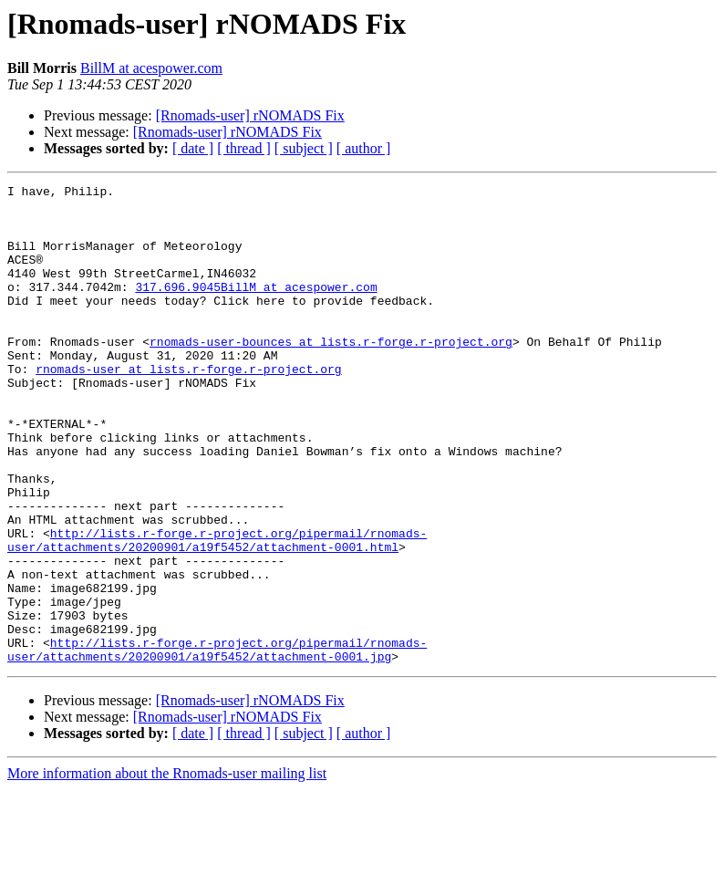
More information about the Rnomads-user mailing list (166, 869)
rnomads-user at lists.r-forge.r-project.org (188, 407)
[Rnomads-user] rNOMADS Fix (250, 115)
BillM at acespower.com (151, 68)
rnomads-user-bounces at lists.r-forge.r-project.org (331, 374)
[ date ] (192, 148)
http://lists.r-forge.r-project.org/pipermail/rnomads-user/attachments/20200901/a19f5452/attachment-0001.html (217, 612)
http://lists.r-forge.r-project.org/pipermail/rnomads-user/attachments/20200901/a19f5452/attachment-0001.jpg (217, 743)
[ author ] (363, 148)
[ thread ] (244, 148)
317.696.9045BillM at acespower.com (256, 308)
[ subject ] (303, 148)
